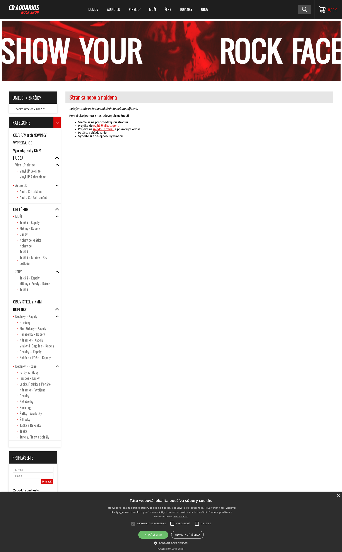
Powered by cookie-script (171, 548)
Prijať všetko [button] (153, 534)
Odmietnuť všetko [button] (187, 534)
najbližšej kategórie (106, 125)
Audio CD (113, 9)
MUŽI (152, 9)
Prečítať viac (180, 516)
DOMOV (93, 9)
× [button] (338, 495)
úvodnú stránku (103, 129)
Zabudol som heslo (26, 490)
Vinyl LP (134, 9)
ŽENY (168, 9)
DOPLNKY (186, 9)
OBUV (205, 9)
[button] (171, 543)
